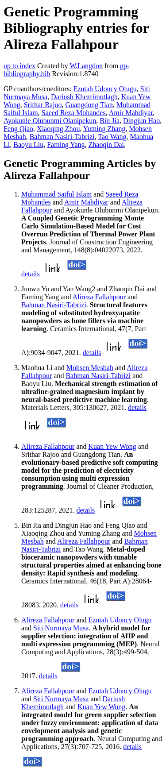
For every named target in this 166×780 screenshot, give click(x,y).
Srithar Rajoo (43, 104)
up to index (19, 66)
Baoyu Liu (28, 144)
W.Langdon (86, 66)
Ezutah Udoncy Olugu (105, 89)
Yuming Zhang (104, 128)
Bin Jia (110, 120)
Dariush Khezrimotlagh (84, 96)
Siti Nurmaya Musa (61, 628)
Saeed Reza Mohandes (74, 112)
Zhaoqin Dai (106, 144)
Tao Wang (112, 136)
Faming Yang (66, 144)
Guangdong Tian (89, 104)
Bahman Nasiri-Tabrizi (62, 136)
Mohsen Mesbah (89, 367)
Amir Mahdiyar (131, 112)
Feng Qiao (18, 128)
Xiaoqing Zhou (58, 128)
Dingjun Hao (141, 120)
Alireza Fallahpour (99, 297)
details (30, 274)
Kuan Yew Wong (112, 446)
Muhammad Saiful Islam (56, 194)
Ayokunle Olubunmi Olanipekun (50, 120)
